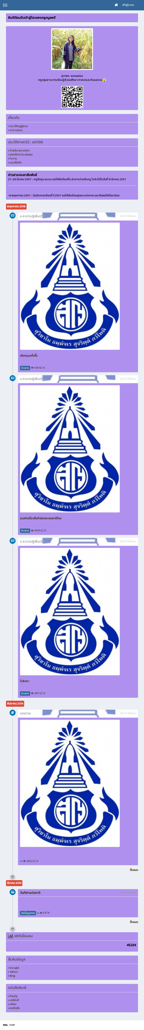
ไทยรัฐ (13, 996)
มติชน (13, 1004)
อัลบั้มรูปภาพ (28, 913)
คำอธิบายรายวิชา (20, 150)
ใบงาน (13, 158)
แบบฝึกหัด (16, 162)
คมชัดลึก (15, 1008)
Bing (12, 976)
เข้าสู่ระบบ (128, 5)
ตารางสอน (16, 130)
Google (14, 968)
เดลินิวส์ (14, 1000)
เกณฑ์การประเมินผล (21, 154)
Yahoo (14, 972)
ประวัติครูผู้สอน (19, 126)
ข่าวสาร (25, 368)
